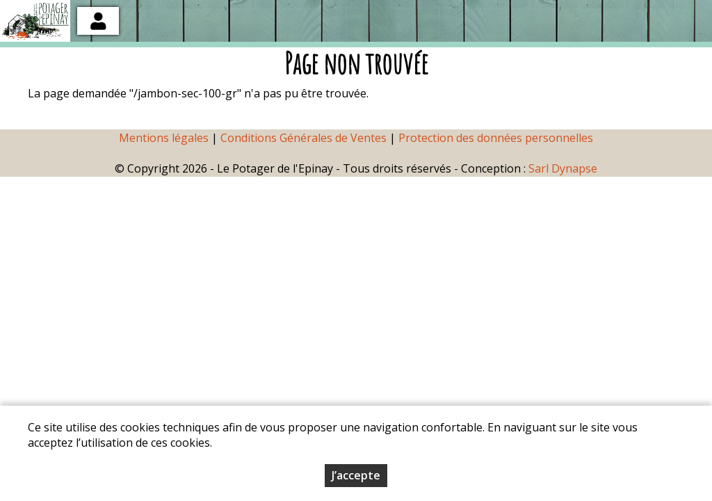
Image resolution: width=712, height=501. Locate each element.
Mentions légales (164, 137)
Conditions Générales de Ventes (304, 137)
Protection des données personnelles (495, 137)
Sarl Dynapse (562, 168)
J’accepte (356, 481)
